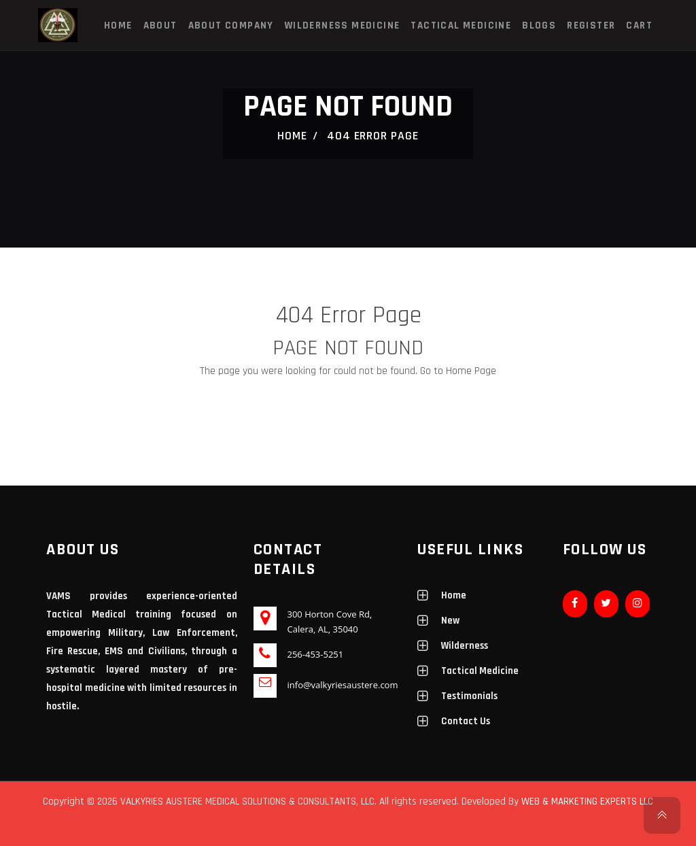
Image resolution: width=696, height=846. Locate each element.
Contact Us (465, 721)
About (160, 25)
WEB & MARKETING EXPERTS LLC (587, 801)
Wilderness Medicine (342, 25)
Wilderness (464, 645)
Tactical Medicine (461, 25)
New (450, 620)
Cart (639, 25)
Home (118, 25)
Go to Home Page (458, 371)
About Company (231, 25)
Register (591, 25)
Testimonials (469, 696)
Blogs (539, 25)
